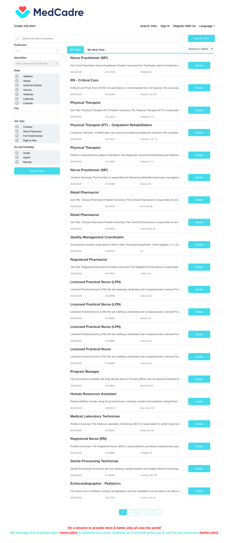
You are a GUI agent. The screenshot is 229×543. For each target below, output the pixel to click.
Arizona (27, 90)
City (16, 108)
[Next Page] (158, 512)
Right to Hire (30, 140)
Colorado (28, 103)
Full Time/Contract (33, 136)
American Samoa (32, 85)
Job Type (19, 121)
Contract (27, 127)
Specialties (20, 57)
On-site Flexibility (24, 147)
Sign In (165, 26)
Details (199, 65)
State (17, 70)
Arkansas (28, 94)
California (28, 99)
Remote (27, 162)
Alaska (26, 81)
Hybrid (26, 157)
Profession (20, 45)
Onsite (26, 153)
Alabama (28, 76)
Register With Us (184, 26)
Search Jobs (148, 26)
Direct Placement (32, 131)
